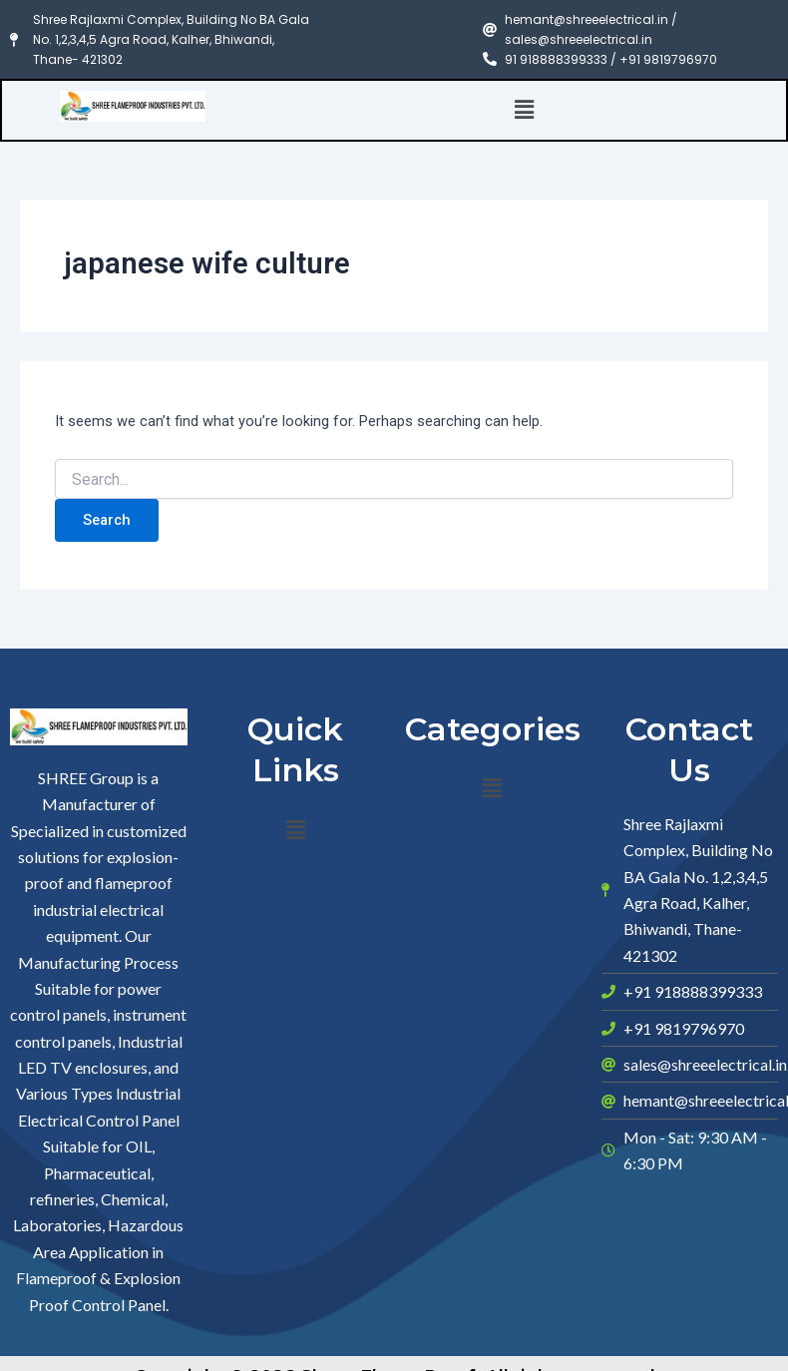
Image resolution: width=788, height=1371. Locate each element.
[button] (525, 110)
